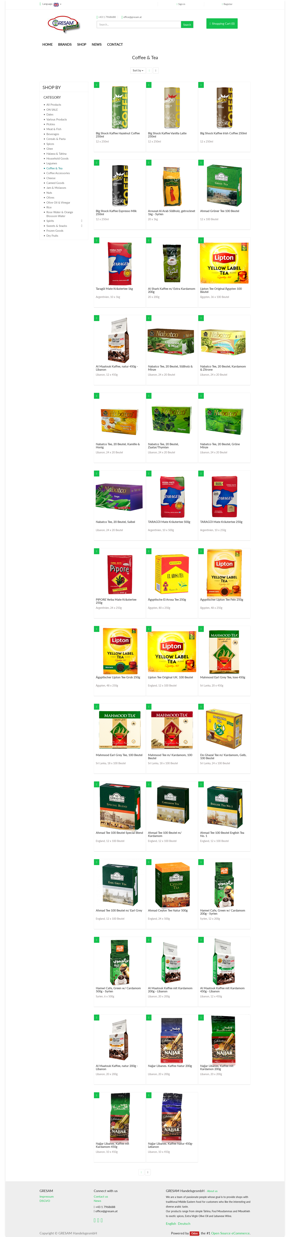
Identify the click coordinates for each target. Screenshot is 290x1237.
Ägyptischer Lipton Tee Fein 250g (221, 599)
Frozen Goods (54, 230)
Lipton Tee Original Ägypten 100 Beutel (221, 290)
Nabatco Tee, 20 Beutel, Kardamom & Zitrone (223, 368)
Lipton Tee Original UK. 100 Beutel (170, 677)
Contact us (101, 1196)
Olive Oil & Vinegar (58, 202)
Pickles (50, 124)
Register (228, 4)
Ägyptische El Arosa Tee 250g (167, 599)
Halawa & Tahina (56, 153)
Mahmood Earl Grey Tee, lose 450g (222, 677)
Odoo (194, 1233)
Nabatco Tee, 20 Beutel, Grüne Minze (220, 445)
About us (212, 1191)
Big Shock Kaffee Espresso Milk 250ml (116, 212)
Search (187, 24)
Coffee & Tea (54, 168)
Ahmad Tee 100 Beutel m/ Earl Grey (119, 910)
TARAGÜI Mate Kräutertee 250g (221, 521)
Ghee (49, 148)
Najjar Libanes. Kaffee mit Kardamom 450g (112, 1145)
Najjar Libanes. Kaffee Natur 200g (170, 1066)
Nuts (49, 192)
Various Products (56, 119)
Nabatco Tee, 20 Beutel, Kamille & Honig (118, 445)
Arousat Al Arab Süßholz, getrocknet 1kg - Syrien (171, 212)
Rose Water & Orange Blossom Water (59, 214)
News (97, 1200)
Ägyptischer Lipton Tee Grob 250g (118, 677)
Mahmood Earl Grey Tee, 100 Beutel (119, 755)
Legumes (51, 163)
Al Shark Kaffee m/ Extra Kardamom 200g (171, 290)
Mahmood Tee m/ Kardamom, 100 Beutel (170, 756)
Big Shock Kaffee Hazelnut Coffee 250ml (118, 134)
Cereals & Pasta (55, 138)
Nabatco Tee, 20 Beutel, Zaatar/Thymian (163, 445)
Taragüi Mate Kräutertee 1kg (114, 288)
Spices (50, 143)
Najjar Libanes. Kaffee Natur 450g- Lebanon (170, 1145)
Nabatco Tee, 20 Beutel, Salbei (115, 521)
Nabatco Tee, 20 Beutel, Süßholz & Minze (170, 368)
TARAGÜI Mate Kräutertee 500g (169, 521)
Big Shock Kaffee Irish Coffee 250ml (223, 133)
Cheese (50, 178)
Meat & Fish (53, 129)
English (171, 1223)
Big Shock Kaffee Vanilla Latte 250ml (167, 134)
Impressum (47, 1196)
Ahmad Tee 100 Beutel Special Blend (119, 832)
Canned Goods (55, 182)
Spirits (50, 220)
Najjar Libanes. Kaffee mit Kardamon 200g (216, 1067)
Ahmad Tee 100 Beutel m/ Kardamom (164, 834)
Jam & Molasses (56, 187)
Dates (49, 114)
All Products (53, 104)
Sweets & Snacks (56, 225)
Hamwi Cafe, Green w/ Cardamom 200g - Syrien (222, 912)
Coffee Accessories (58, 173)
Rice (49, 207)
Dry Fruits (52, 235)
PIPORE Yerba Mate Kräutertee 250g (116, 601)
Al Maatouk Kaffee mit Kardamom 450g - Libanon (222, 989)
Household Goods (57, 158)
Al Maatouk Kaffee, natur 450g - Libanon (117, 368)
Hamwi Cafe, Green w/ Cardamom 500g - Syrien (118, 989)
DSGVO (45, 1200)
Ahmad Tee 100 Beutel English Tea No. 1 (222, 834)
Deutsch (184, 1223)
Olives (50, 197)
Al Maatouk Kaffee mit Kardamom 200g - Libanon (170, 989)
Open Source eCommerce (230, 1233)
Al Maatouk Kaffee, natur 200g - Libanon (117, 1067)
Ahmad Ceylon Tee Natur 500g (168, 910)
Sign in (181, 4)
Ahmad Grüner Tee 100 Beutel (219, 211)
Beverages (52, 134)
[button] (96, 85)
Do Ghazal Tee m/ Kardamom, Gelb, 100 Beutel (223, 756)
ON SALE (52, 109)
